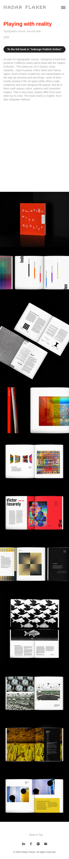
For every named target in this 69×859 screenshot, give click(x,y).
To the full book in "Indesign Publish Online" (34, 49)
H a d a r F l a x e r (24, 7)
